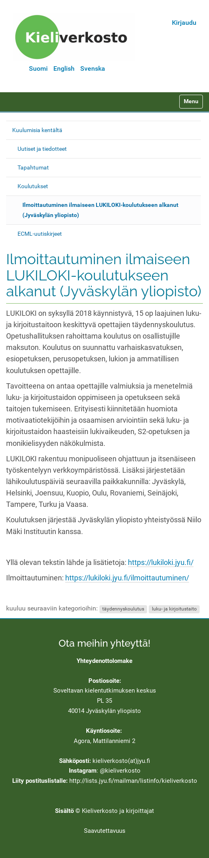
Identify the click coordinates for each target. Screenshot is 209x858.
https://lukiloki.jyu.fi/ (161, 562)
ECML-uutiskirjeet (40, 233)
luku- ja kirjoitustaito (174, 609)
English (64, 68)
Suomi (38, 68)
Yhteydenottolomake (104, 661)
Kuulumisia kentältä (37, 130)
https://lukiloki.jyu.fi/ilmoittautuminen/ (127, 578)
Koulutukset (33, 186)
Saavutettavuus (104, 830)
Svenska (92, 68)
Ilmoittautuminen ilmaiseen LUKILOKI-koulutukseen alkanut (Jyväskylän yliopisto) (100, 210)
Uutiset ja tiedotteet (42, 149)
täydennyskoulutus (123, 609)
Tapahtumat (33, 167)
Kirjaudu (184, 22)
